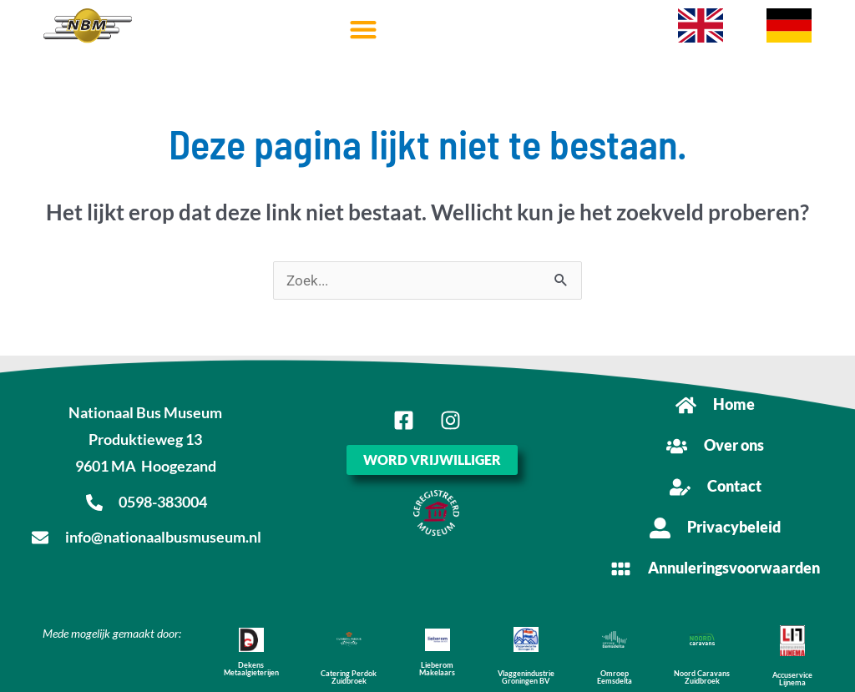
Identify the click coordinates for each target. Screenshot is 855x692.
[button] (362, 29)
